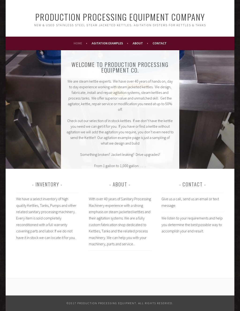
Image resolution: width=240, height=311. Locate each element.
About (138, 43)
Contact (160, 43)
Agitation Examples (107, 43)
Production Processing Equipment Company (120, 17)
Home (78, 43)
